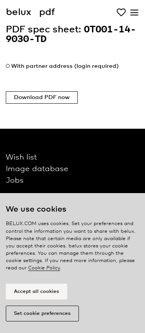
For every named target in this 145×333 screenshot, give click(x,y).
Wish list (21, 157)
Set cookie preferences (42, 313)
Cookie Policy (44, 268)
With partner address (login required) (65, 66)
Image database (37, 169)
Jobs (15, 180)
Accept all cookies (36, 291)
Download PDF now (42, 97)
